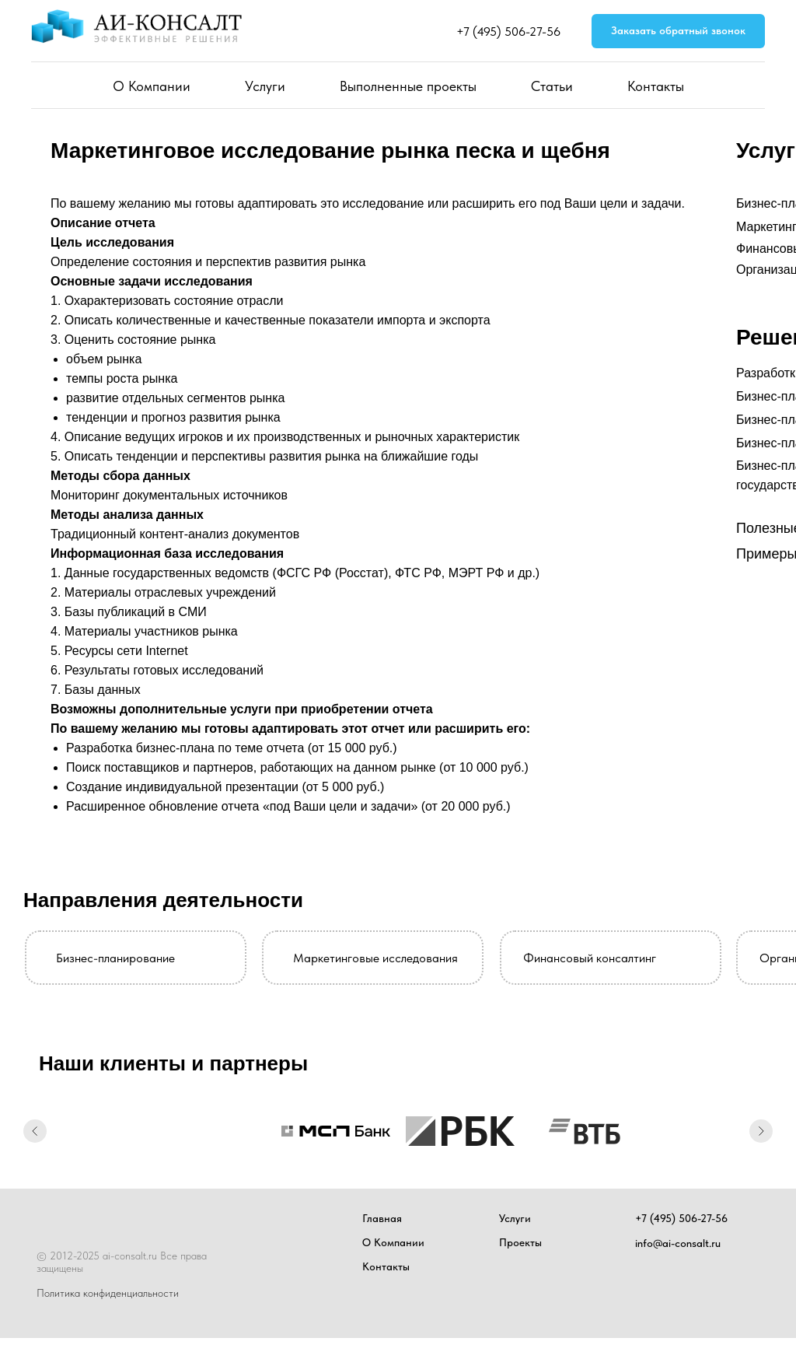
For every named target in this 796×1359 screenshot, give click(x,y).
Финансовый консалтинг (589, 958)
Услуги (265, 86)
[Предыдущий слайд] (35, 1131)
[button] (678, 31)
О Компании (151, 86)
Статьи (552, 86)
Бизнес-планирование (115, 958)
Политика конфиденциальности (108, 1293)
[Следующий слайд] (761, 1131)
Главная (382, 1218)
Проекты (520, 1242)
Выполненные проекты (408, 86)
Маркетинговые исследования (375, 958)
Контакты (655, 86)
